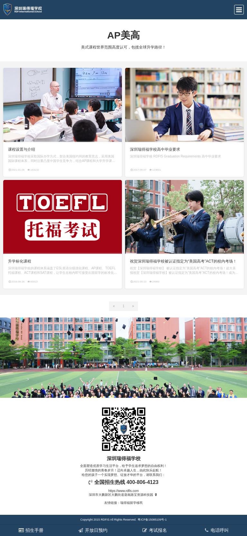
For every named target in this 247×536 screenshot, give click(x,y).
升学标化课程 (19, 261)
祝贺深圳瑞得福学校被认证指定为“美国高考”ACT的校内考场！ (183, 261)
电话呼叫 (216, 530)
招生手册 (30, 530)
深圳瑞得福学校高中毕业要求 (155, 149)
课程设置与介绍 (21, 149)
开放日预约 (92, 530)
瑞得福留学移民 (131, 503)
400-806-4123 (142, 482)
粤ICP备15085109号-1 (152, 519)
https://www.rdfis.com (123, 491)
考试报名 (154, 530)
